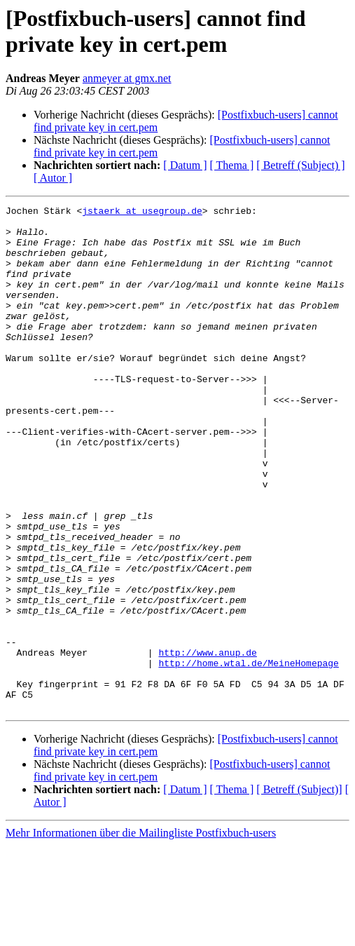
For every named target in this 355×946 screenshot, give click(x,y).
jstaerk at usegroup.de (142, 212)
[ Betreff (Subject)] (299, 890)
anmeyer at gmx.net (127, 78)
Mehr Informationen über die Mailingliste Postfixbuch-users (141, 934)
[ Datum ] (185, 165)
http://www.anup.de (207, 742)
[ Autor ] (53, 178)
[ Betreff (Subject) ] (300, 165)
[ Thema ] (232, 165)
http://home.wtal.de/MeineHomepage (248, 755)
